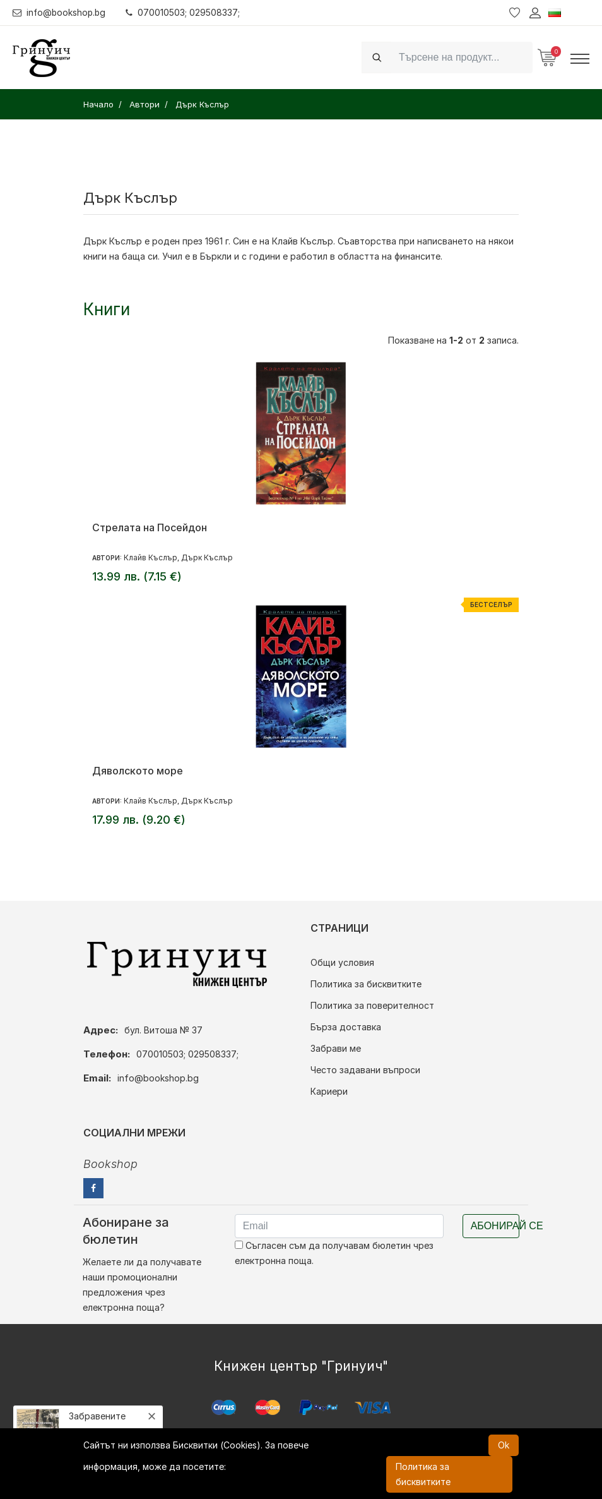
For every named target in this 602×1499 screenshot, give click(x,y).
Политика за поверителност (372, 1005)
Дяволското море (137, 770)
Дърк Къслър (112, 241)
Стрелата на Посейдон (149, 527)
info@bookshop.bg (60, 12)
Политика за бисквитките (366, 983)
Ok (503, 1445)
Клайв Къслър (150, 557)
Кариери (329, 1091)
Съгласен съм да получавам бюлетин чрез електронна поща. (334, 1253)
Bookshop (110, 1164)
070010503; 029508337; (185, 12)
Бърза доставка (345, 1026)
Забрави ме (335, 1048)
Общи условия (342, 962)
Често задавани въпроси (365, 1069)
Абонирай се (495, 1225)
